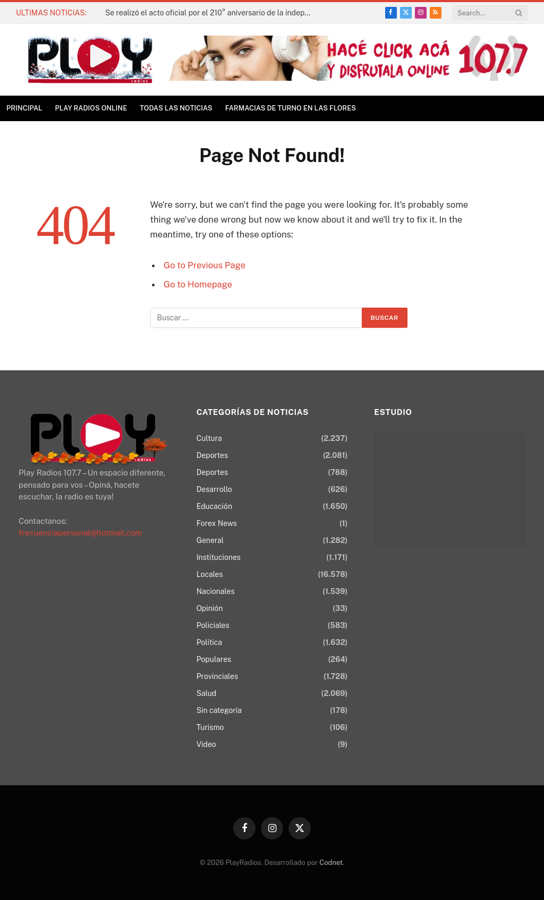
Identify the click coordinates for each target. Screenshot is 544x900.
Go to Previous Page (204, 265)
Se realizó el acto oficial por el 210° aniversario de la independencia (211, 13)
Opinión (210, 608)
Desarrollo (214, 489)
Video (206, 744)
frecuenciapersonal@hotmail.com (80, 532)
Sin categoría (219, 710)
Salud (207, 693)
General (210, 540)
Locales (210, 574)
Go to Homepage (198, 284)
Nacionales (216, 591)
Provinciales (217, 676)
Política (209, 642)
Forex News (217, 523)
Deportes (212, 455)
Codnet (331, 863)
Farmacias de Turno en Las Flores (290, 108)
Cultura (209, 438)
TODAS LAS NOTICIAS (176, 108)
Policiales (213, 625)
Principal (24, 108)
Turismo (210, 727)
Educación (214, 506)
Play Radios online (91, 108)
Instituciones (219, 557)
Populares (214, 659)
